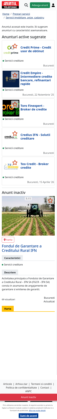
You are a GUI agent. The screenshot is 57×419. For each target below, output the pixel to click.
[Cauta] (26, 5)
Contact (44, 387)
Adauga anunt (40, 5)
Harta (7, 308)
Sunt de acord (28, 415)
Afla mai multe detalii (37, 410)
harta (8, 239)
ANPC (28, 391)
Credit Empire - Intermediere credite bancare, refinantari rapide (36, 78)
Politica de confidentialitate (21, 387)
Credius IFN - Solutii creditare (35, 136)
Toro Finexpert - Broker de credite (34, 107)
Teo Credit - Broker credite (35, 166)
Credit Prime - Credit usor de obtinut (36, 49)
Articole (7, 384)
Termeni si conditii (41, 384)
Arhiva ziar (22, 384)
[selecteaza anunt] (15, 46)
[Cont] (53, 5)
